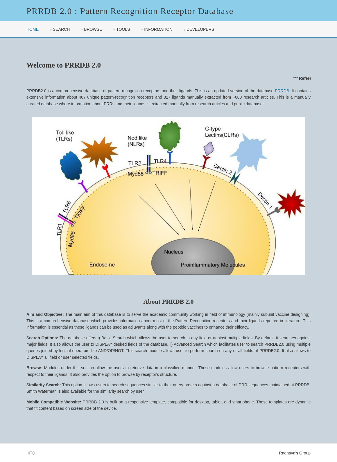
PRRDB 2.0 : (52, 11)
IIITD (30, 453)
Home (32, 29)
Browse (93, 29)
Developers (200, 29)
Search (61, 29)
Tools (123, 29)
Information (158, 29)
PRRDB (282, 90)
